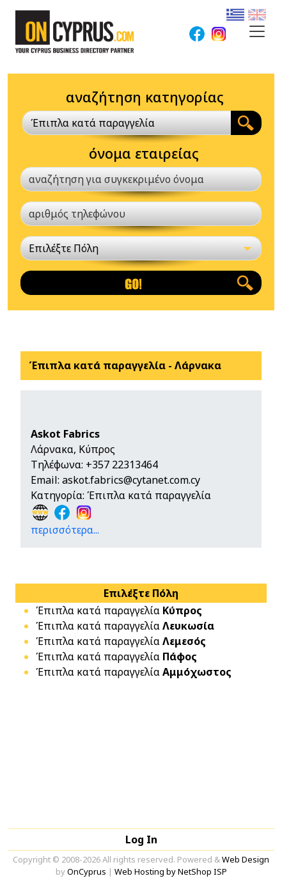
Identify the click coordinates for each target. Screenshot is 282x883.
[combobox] (126, 123)
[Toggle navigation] (257, 31)
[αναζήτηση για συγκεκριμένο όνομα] (141, 179)
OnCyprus (86, 871)
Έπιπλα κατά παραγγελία (119, 610)
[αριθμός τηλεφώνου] (141, 214)
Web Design (245, 859)
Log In (141, 839)
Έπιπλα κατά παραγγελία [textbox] (93, 123)
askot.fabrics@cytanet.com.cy (131, 480)
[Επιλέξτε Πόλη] (141, 248)
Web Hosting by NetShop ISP (170, 871)
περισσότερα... (65, 530)
